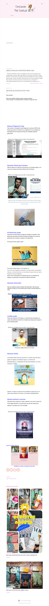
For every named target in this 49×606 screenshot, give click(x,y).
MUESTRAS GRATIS (12, 478)
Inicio (12, 15)
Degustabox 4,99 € (33, 453)
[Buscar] (42, 3)
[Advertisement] (24, 30)
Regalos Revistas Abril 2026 (17, 590)
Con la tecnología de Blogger (24, 600)
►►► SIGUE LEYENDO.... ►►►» (36, 83)
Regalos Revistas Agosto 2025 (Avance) (21, 555)
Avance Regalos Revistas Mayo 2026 (20, 70)
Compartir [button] (8, 83)
